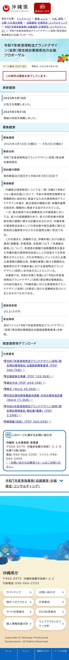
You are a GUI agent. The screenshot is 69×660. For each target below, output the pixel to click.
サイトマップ (13, 592)
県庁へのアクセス (16, 602)
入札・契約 (57, 18)
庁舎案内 (44, 602)
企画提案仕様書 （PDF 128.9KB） (30, 376)
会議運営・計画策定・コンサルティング (47, 23)
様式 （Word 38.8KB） (23, 389)
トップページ (24, 18)
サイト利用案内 (15, 611)
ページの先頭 (60, 651)
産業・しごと (41, 18)
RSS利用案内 (47, 611)
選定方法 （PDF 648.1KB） (26, 383)
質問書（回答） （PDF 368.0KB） (29, 421)
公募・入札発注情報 (12, 23)
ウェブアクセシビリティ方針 (50, 623)
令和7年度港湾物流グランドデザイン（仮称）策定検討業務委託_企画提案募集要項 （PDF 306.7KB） (34, 365)
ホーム (9, 651)
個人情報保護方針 (17, 623)
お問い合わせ (47, 592)
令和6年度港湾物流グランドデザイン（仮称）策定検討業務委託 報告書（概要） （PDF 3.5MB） (34, 411)
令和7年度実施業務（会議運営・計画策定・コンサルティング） (31, 483)
